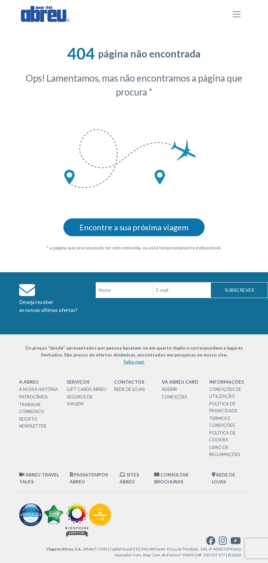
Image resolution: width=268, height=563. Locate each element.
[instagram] (223, 542)
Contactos (129, 382)
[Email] (182, 290)
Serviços (78, 382)
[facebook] (211, 542)
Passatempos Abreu (89, 478)
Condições (174, 396)
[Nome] (124, 290)
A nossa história (38, 389)
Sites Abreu (129, 478)
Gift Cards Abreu (86, 389)
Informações (226, 382)
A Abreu (29, 382)
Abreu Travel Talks (39, 478)
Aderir (169, 389)
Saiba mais (134, 361)
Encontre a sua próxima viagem (134, 227)
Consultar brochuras (171, 478)
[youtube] (235, 542)
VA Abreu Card (180, 382)
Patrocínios (33, 396)
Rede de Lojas (129, 389)
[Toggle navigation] (237, 14)
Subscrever (239, 290)
